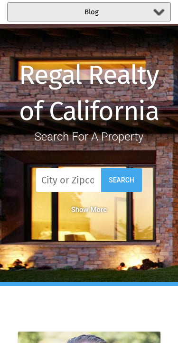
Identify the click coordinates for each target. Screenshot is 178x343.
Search (121, 180)
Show (89, 209)
